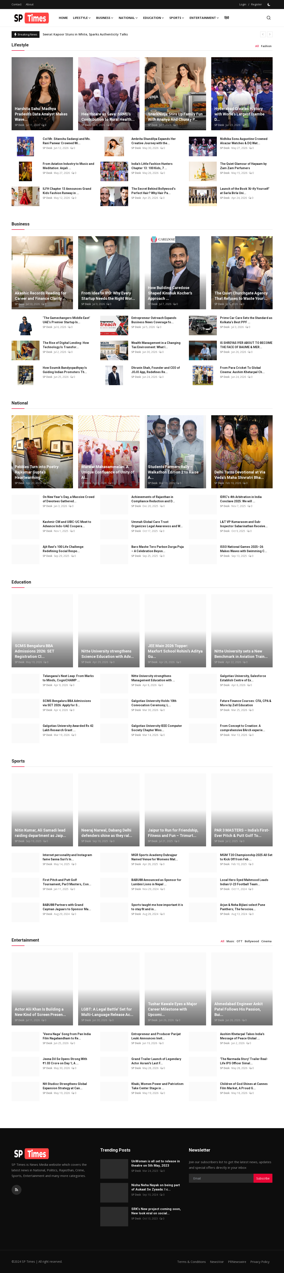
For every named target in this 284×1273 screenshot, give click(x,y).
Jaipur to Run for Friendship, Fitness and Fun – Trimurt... (173, 833)
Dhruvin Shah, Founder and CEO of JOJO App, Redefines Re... (155, 370)
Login (242, 4)
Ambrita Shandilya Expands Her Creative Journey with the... (153, 141)
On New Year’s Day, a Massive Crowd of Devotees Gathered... (68, 499)
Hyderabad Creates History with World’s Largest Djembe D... (239, 114)
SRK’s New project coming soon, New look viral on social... (156, 1211)
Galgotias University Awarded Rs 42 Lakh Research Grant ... (68, 728)
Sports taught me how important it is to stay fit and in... (157, 907)
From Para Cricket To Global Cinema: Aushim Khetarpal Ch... (242, 370)
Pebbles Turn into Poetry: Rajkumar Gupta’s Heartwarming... (37, 472)
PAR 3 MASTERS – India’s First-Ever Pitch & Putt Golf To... (241, 833)
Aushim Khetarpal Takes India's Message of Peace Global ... (242, 1036)
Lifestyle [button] (82, 17)
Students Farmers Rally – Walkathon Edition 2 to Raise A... (173, 472)
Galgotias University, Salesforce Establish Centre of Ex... (243, 678)
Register (256, 4)
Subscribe (263, 1178)
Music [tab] (230, 941)
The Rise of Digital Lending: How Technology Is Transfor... (66, 345)
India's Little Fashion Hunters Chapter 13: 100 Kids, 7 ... (152, 166)
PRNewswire (235, 1261)
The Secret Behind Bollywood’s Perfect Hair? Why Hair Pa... (153, 191)
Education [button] (153, 17)
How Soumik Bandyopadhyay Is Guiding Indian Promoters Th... (65, 370)
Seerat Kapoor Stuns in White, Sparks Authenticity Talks (85, 34)
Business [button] (105, 17)
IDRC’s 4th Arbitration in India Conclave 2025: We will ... (241, 499)
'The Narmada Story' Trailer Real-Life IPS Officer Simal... (244, 1061)
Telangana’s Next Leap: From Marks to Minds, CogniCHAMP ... (68, 678)
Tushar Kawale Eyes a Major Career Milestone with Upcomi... (172, 1009)
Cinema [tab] (266, 941)
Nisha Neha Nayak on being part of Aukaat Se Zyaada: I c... (155, 1187)
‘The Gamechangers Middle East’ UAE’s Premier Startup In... (66, 320)
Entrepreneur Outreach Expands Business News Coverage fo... (153, 320)
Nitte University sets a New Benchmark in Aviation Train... (241, 654)
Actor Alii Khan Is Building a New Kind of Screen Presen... (40, 1012)
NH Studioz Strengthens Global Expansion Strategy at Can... (65, 1086)
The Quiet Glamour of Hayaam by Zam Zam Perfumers (243, 166)
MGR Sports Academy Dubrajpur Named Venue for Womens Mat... (154, 857)
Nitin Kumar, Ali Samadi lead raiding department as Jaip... (40, 833)
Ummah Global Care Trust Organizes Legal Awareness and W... (157, 524)
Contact (16, 4)
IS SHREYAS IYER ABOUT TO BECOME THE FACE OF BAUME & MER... (246, 345)
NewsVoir (214, 1261)
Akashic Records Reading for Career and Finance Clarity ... (40, 296)
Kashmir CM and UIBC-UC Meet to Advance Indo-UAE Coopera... (67, 524)
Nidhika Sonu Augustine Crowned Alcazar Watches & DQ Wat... (243, 141)
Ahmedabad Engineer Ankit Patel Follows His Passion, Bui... (238, 1009)
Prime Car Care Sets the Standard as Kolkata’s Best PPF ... (246, 320)
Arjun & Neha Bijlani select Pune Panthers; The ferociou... (242, 907)
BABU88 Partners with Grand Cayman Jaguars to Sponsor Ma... (67, 907)
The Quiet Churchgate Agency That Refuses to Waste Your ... (241, 296)
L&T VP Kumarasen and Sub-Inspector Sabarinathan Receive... (244, 524)
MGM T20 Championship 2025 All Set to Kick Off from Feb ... (246, 857)
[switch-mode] (269, 4)
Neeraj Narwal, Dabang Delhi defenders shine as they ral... (106, 833)
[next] (270, 34)
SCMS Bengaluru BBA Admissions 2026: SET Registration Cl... (34, 651)
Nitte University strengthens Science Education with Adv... (107, 654)
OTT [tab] (240, 941)
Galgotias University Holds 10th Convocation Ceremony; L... (153, 703)
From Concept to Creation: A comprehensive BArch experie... (242, 728)
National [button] (128, 17)
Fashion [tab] (266, 46)
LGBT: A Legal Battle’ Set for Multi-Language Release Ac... (107, 1012)
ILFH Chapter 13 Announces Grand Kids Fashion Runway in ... (67, 191)
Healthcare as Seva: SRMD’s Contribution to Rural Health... (108, 117)
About (29, 4)
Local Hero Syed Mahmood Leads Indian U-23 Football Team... (244, 882)
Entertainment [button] (204, 17)
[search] (269, 18)
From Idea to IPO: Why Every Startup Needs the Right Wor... (108, 296)
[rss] (16, 1190)
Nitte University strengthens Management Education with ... (153, 678)
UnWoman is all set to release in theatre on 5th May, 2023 (155, 1163)
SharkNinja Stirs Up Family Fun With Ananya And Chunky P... (175, 117)
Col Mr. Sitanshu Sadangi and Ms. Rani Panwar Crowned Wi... (67, 141)
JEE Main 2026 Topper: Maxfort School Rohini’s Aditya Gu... (175, 651)
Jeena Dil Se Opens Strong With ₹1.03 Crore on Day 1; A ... (65, 1061)
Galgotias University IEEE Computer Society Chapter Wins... (156, 728)
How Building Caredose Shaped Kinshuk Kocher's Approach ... (170, 293)
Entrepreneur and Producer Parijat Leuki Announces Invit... (156, 1036)
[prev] (263, 34)
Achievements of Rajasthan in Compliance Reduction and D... (153, 499)
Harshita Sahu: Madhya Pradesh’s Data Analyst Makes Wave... (41, 114)
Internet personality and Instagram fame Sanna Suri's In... (67, 857)
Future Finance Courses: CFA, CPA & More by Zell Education (245, 703)
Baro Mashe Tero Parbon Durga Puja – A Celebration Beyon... (157, 549)
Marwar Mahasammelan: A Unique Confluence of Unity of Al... (107, 472)
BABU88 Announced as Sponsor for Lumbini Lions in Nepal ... (156, 882)
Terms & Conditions (188, 1261)
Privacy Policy (259, 1261)
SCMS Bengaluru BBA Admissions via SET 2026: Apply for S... (67, 703)
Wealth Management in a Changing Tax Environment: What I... (156, 345)
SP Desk (20, 125)
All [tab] (257, 46)
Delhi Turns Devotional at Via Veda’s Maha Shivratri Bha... (239, 475)
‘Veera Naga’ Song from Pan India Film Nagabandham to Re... (67, 1036)
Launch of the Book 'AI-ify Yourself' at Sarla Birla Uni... (244, 191)
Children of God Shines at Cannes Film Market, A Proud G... (244, 1086)
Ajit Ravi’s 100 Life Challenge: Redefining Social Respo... (63, 549)
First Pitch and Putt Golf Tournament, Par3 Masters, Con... (67, 882)
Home (63, 18)
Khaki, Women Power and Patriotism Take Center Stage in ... (157, 1086)
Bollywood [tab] (252, 941)
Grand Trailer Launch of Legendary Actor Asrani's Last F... (156, 1061)
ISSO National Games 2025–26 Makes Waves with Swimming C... (243, 549)
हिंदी (226, 18)
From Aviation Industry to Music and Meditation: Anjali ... (68, 166)
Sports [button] (176, 17)
